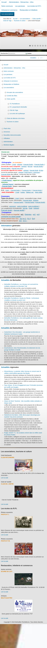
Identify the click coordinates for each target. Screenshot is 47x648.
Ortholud (36, 208)
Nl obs (41, 170)
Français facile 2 (39, 164)
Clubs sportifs (11, 99)
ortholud (19, 164)
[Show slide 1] (30, 45)
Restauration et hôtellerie (28, 10)
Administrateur (8, 141)
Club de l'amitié (6, 482)
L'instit (14, 164)
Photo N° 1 (5, 514)
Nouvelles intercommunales (12, 135)
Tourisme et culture (12, 121)
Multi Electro (6, 598)
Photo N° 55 (5, 541)
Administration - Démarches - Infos (21, 2)
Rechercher (4, 53)
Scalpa (22, 192)
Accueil (4, 2)
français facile (34, 170)
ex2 (34, 214)
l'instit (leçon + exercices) (32, 172)
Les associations (7, 14)
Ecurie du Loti (6, 571)
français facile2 (5, 168)
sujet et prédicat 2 (33, 206)
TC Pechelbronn (15, 103)
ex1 (20, 219)
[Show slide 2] (32, 45)
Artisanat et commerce (9, 10)
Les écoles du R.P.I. (34, 6)
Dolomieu (28, 214)
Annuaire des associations (15, 92)
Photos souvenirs (7, 512)
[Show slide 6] (43, 45)
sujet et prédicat (22, 206)
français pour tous (17, 168)
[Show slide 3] (35, 45)
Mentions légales (9, 145)
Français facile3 (40, 202)
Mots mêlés (38, 192)
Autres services (6, 569)
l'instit (7, 190)
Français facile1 (28, 164)
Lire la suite (4, 478)
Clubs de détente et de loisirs (16, 118)
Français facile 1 (16, 190)
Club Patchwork (6, 455)
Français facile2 (29, 202)
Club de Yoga (14, 110)
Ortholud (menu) (7, 184)
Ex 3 (29, 219)
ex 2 (24, 219)
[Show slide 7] (45, 45)
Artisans (4, 596)
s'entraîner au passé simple (11, 216)
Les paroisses (20, 6)
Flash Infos (7, 128)
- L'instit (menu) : (6, 180)
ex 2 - (25, 221)
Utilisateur (7, 138)
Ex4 (33, 219)
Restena (35, 200)
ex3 (38, 214)
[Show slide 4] (38, 45)
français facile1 (38, 166)
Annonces (7, 132)
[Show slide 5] (40, 45)
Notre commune (7, 6)
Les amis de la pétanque (17, 113)
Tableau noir (30, 192)
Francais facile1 (6, 210)
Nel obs (30, 166)
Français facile (5, 174)
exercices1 (12, 206)
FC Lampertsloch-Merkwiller (18, 107)
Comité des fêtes (12, 95)
